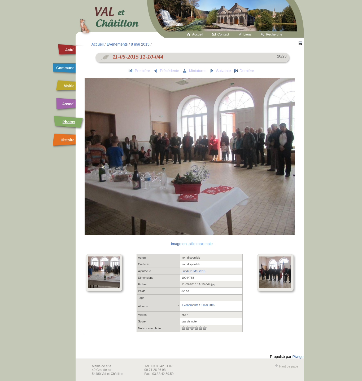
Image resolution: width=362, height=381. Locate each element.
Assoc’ (68, 104)
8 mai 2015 (140, 44)
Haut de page (286, 366)
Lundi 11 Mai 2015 (193, 271)
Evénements (117, 44)
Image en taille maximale (191, 244)
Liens (247, 34)
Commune (65, 68)
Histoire (67, 140)
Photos (69, 122)
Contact (223, 34)
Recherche (274, 34)
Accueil (197, 34)
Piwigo (298, 357)
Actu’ (70, 50)
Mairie (69, 86)
